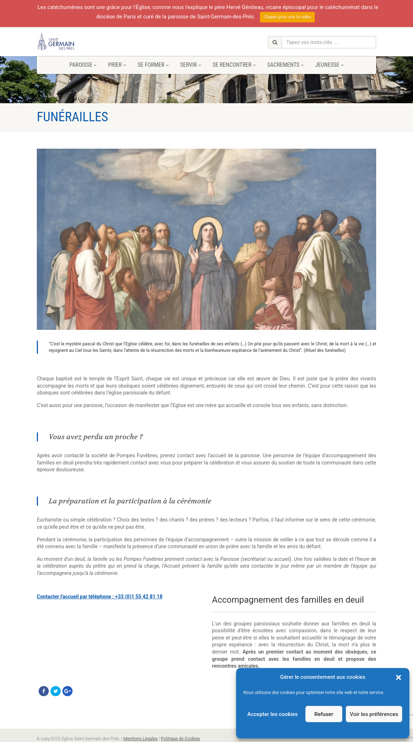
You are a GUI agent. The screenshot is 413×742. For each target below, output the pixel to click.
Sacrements (285, 64)
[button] (398, 677)
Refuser (323, 714)
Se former (153, 64)
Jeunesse (329, 64)
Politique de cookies (319, 729)
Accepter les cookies (272, 714)
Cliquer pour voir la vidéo (287, 16)
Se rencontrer (234, 64)
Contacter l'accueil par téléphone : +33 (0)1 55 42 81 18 (99, 596)
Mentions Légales (140, 738)
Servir (190, 64)
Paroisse (82, 64)
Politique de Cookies (180, 738)
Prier (117, 64)
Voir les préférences (374, 714)
